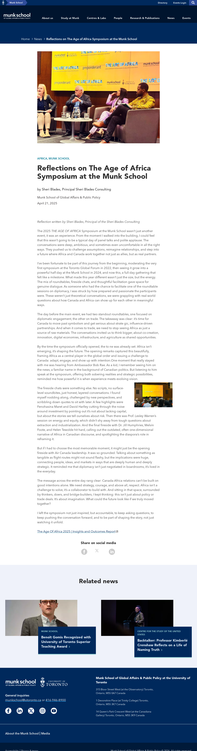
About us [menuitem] (47, 18)
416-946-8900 (56, 700)
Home (25, 39)
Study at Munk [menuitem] (70, 18)
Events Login (179, 2)
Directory (162, 2)
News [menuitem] (171, 18)
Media (45, 733)
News (38, 39)
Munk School (16, 2)
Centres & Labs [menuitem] (96, 18)
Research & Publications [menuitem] (145, 18)
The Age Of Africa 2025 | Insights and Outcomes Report (76, 531)
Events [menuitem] (186, 18)
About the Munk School (22, 733)
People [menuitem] (118, 18)
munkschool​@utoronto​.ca (23, 700)
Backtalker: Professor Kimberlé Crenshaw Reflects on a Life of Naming (162, 645)
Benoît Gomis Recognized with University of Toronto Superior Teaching (66, 641)
